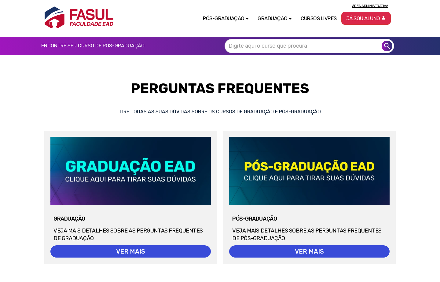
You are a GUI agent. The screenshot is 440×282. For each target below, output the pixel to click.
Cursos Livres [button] (319, 18)
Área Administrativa (370, 6)
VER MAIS (130, 251)
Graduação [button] (275, 18)
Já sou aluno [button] (366, 18)
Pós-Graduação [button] (225, 18)
